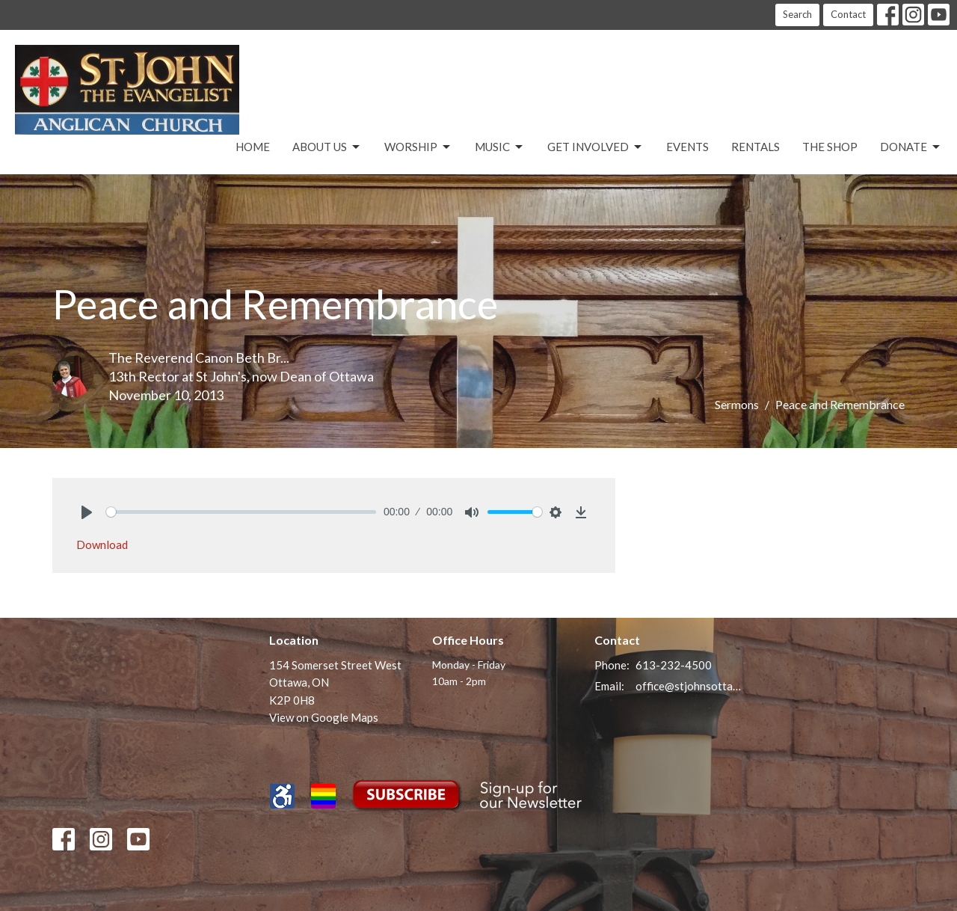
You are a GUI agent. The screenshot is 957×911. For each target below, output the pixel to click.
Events (687, 146)
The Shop (830, 146)
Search (797, 14)
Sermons (737, 404)
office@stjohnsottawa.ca (689, 686)
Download (102, 544)
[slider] (241, 512)
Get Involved (595, 147)
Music (500, 147)
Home (253, 146)
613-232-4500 (674, 665)
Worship (418, 147)
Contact (848, 14)
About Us (327, 147)
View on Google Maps (323, 717)
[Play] (87, 512)
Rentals (755, 146)
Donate (911, 147)
